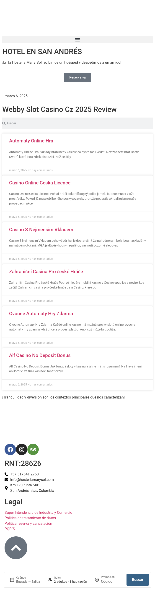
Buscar (137, 579)
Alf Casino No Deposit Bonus (40, 355)
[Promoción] (112, 581)
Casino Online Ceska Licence (39, 183)
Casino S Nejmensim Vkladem (41, 229)
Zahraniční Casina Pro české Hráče (46, 271)
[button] (77, 39)
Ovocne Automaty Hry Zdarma (41, 313)
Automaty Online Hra (31, 141)
